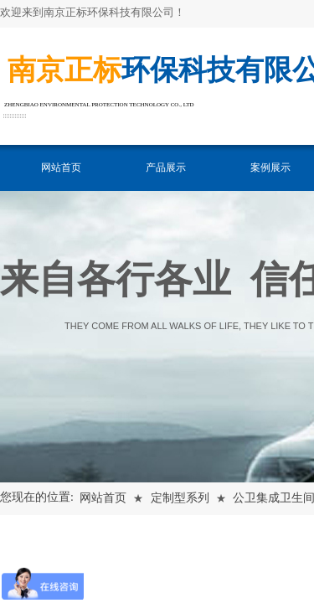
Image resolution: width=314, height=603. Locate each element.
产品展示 (166, 167)
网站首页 (61, 167)
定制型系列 (180, 498)
